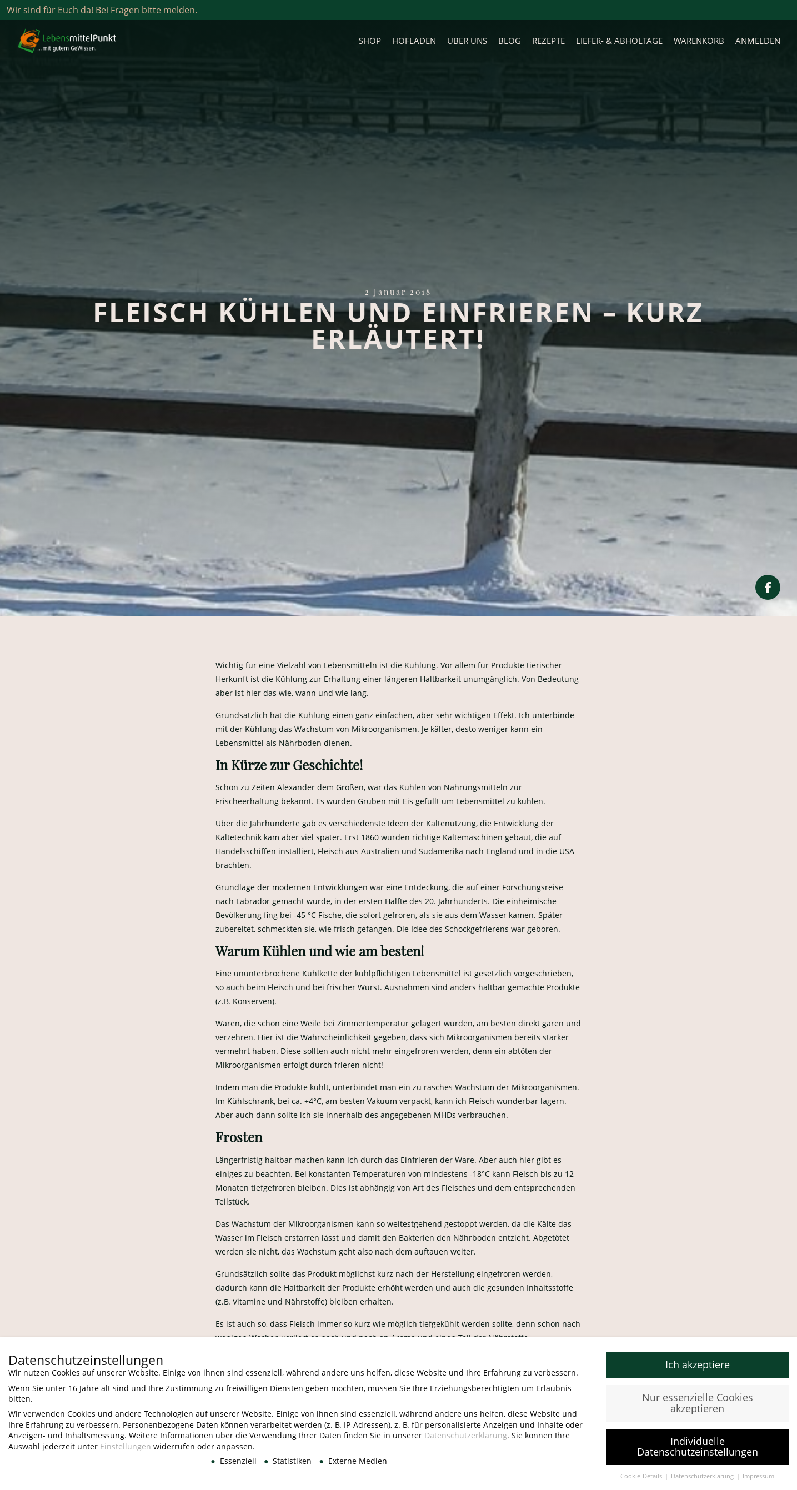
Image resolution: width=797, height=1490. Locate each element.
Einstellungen (125, 1450)
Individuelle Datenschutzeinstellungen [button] (697, 1450)
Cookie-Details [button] (642, 1480)
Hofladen (414, 41)
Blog (509, 41)
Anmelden (757, 41)
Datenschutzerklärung (465, 1439)
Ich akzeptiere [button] (697, 1368)
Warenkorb (699, 41)
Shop (370, 41)
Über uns (467, 41)
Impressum (758, 1480)
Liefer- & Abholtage (619, 41)
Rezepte (548, 41)
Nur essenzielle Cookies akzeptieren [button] (697, 1406)
